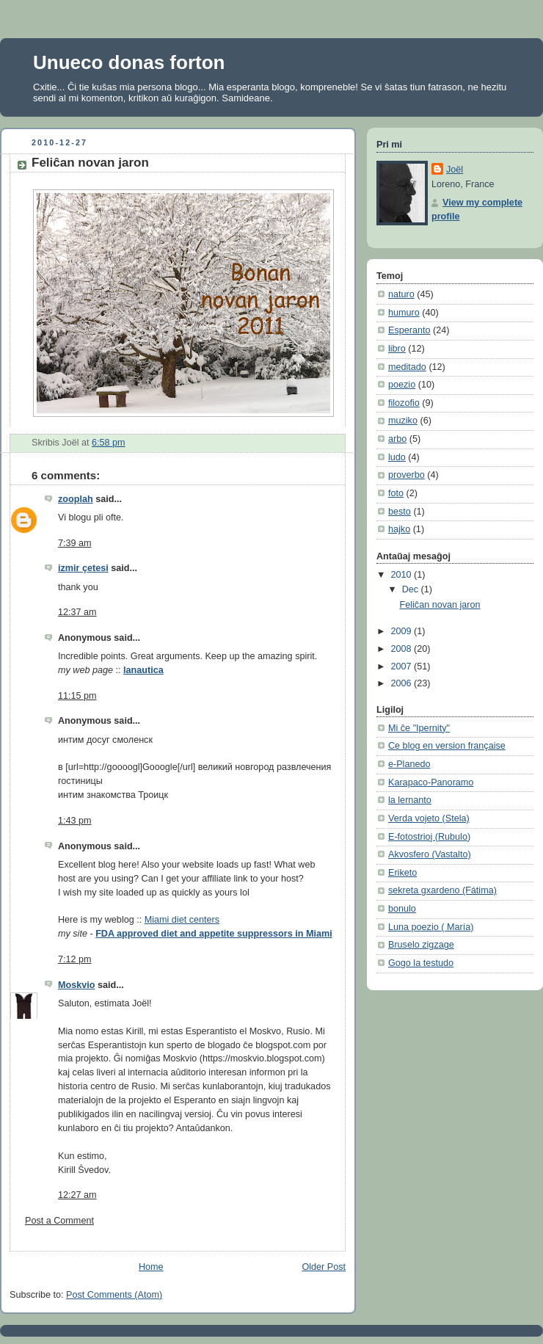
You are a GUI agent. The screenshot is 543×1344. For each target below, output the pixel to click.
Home (151, 1267)
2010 (403, 575)
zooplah (75, 499)
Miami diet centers (182, 920)
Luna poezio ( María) (430, 927)
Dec (411, 589)
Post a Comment (59, 1221)
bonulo (402, 909)
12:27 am (77, 1195)
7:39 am (75, 543)
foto (396, 493)
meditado (407, 367)
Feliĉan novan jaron (90, 163)
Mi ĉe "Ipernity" (419, 728)
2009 (403, 631)
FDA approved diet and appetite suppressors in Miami (213, 934)
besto (399, 511)
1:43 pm (75, 821)
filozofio (404, 403)
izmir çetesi (83, 568)
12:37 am (77, 612)
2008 (403, 649)
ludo (397, 457)
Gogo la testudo (420, 963)
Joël (454, 169)
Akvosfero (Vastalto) (429, 854)
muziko (403, 420)
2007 (403, 666)
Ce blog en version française (447, 746)
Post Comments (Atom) (114, 1295)
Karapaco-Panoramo (430, 782)
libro (397, 349)
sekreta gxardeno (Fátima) (442, 890)
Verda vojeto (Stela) (429, 818)
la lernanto (409, 800)
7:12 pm (75, 959)
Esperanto (409, 330)
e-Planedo (409, 764)
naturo (401, 294)
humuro (404, 313)
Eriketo (402, 873)
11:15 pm (77, 696)
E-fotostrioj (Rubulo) (429, 837)
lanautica (143, 670)
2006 (403, 683)
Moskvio (76, 985)
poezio (401, 384)
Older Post (324, 1267)
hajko (399, 529)
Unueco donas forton (129, 62)
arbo (397, 439)
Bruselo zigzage (421, 945)
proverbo (406, 475)
